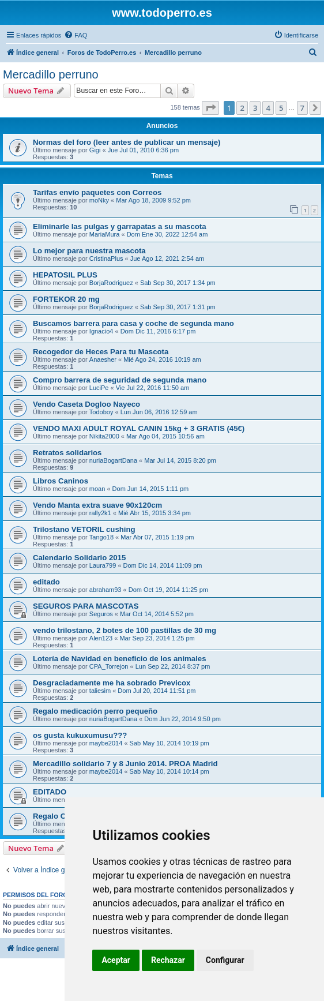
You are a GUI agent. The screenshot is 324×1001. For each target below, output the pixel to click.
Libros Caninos (60, 481)
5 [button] (281, 108)
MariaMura (104, 234)
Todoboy (101, 411)
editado (46, 582)
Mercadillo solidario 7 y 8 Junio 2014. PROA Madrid (125, 763)
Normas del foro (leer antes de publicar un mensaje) (126, 142)
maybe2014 (106, 743)
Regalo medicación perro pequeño (95, 711)
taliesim (100, 690)
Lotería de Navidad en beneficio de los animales (119, 658)
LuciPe (99, 387)
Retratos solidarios (67, 452)
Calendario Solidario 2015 (79, 557)
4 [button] (268, 108)
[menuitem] (75, 35)
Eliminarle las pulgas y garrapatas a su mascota (119, 226)
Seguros (101, 613)
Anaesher (102, 359)
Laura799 (102, 565)
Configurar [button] (225, 960)
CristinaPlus (106, 258)
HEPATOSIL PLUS (65, 275)
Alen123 (100, 638)
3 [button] (255, 108)
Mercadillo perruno (51, 74)
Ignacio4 (101, 331)
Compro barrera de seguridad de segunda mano (119, 380)
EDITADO (49, 792)
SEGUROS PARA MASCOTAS (86, 606)
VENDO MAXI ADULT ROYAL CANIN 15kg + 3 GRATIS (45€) (138, 428)
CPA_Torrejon (109, 666)
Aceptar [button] (115, 960)
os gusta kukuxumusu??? (80, 735)
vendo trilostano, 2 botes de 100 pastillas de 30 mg (124, 630)
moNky (99, 200)
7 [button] (302, 108)
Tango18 (101, 537)
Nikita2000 (104, 436)
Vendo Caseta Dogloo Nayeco (86, 404)
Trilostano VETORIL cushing (84, 529)
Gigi (95, 150)
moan (97, 488)
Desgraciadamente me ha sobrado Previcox (111, 682)
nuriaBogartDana (113, 460)
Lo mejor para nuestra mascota (89, 250)
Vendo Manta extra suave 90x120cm (97, 505)
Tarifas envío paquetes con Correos (97, 192)
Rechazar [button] (168, 960)
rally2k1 (100, 512)
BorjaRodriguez (111, 282)
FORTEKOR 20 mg (66, 299)
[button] (210, 108)
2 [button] (242, 108)
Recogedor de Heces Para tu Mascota (100, 351)
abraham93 (105, 589)
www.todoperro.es (162, 12)
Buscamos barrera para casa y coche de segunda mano (133, 323)
